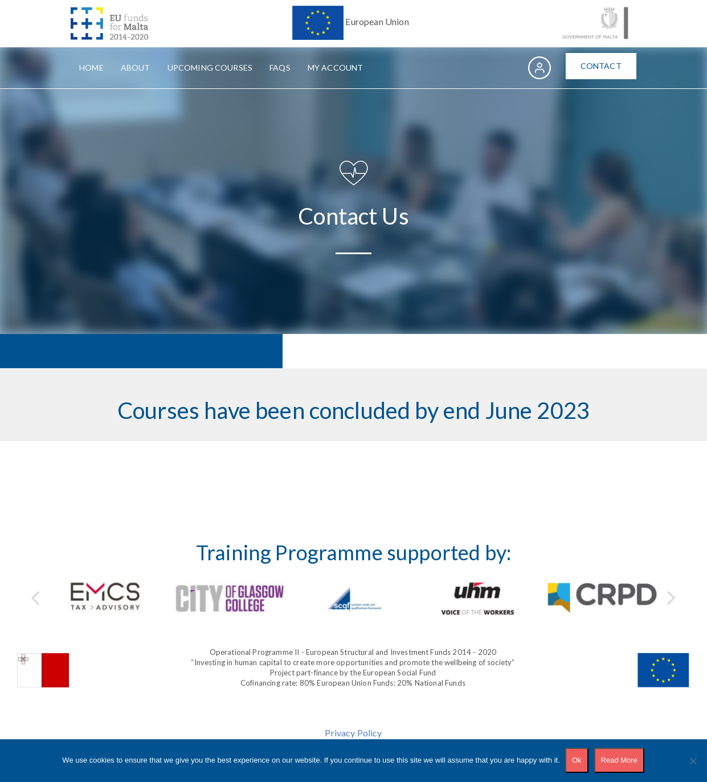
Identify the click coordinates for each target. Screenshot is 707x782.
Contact (601, 66)
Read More (619, 760)
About (135, 67)
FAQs (280, 67)
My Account (335, 67)
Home (91, 67)
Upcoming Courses (210, 67)
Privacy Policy (353, 732)
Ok (577, 760)
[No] (692, 761)
